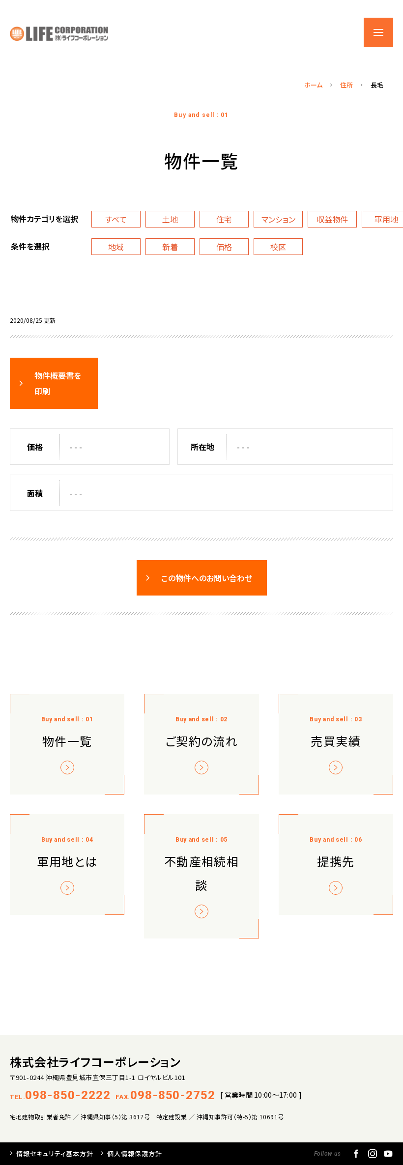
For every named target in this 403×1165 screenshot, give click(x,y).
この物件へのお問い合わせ (206, 578)
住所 (346, 84)
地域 (116, 247)
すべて (116, 219)
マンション (278, 219)
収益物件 (332, 219)
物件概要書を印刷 (57, 383)
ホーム (313, 84)
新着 (170, 247)
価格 (224, 247)
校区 (278, 247)
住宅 (224, 219)
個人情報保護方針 (134, 1153)
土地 (170, 219)
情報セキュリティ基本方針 (54, 1153)
